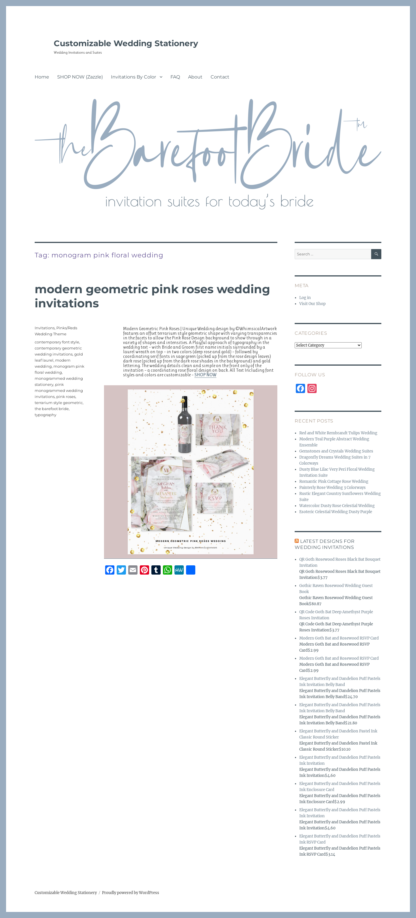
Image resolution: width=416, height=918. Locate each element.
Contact (220, 77)
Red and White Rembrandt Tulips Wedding (338, 433)
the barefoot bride (52, 408)
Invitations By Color (133, 77)
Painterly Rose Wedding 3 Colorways (332, 487)
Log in (305, 297)
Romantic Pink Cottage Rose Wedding (333, 481)
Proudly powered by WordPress (130, 892)
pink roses (65, 396)
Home (42, 77)
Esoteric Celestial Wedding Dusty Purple (335, 511)
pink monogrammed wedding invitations (59, 390)
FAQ (175, 77)
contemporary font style (57, 342)
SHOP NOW (205, 374)
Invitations (45, 328)
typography (45, 414)
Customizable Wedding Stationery (126, 43)
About (195, 77)
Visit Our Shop (312, 303)
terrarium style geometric (59, 402)
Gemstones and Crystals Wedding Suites (336, 451)
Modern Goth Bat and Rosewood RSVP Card (339, 638)
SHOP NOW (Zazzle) (80, 77)
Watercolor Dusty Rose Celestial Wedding (337, 505)
